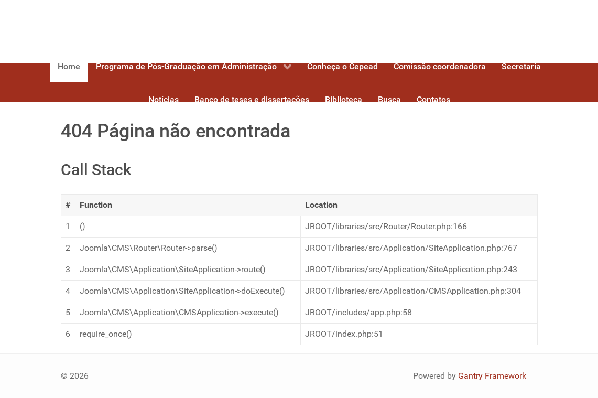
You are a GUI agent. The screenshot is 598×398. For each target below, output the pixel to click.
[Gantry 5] (100, 27)
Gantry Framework (492, 376)
